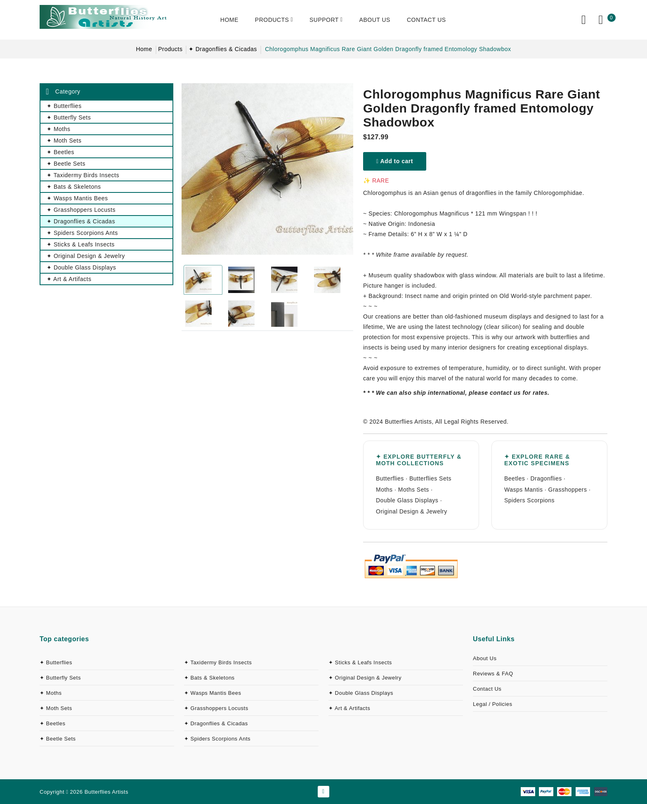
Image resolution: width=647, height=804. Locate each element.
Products (170, 49)
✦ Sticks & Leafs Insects (360, 662)
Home (144, 49)
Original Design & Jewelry (411, 511)
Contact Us (487, 689)
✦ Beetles (52, 723)
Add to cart (394, 161)
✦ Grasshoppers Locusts (216, 708)
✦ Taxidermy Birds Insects (218, 662)
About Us (484, 658)
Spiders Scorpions (529, 500)
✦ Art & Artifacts (349, 708)
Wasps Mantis (523, 489)
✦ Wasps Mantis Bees (212, 693)
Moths (384, 489)
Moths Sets (413, 489)
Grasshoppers (567, 489)
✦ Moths (51, 693)
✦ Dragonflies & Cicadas (223, 49)
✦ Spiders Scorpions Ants (217, 739)
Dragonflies (546, 478)
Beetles (514, 478)
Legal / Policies (492, 704)
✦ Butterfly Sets (60, 678)
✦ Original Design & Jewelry (364, 678)
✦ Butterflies (56, 662)
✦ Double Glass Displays (360, 693)
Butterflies (390, 478)
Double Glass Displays (407, 500)
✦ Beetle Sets (58, 739)
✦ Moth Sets (56, 708)
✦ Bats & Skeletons (209, 678)
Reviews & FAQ (493, 673)
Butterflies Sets (430, 478)
